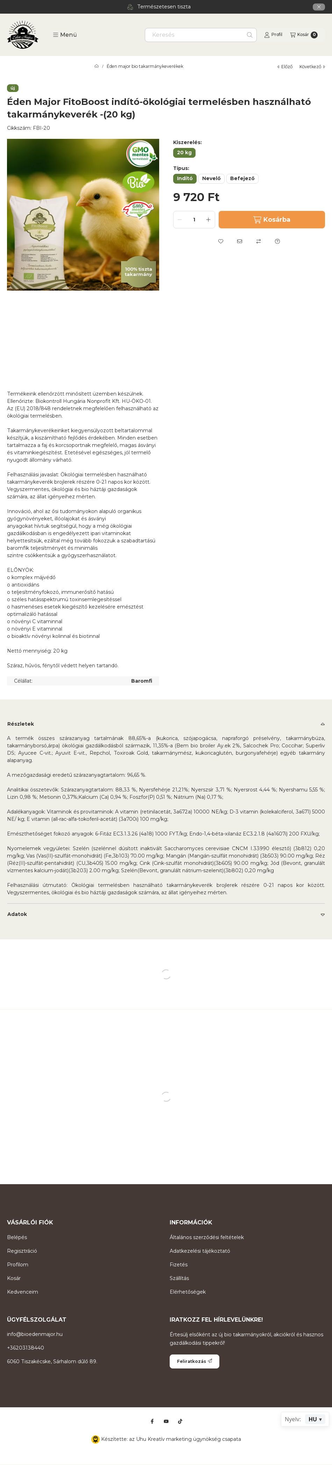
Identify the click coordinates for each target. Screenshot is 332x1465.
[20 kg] (184, 153)
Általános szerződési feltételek (207, 1237)
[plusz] (208, 219)
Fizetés (179, 1264)
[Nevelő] (211, 179)
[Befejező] (242, 179)
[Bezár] (319, 6)
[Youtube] (166, 1421)
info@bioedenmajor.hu (35, 1334)
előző (284, 66)
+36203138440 (25, 1348)
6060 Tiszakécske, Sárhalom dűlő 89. (52, 1361)
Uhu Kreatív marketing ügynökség (178, 1439)
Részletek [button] (20, 724)
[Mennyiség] (194, 219)
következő (312, 66)
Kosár (14, 1278)
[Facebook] (152, 1421)
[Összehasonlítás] (258, 241)
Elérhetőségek (188, 1292)
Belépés (17, 1237)
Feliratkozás (194, 1361)
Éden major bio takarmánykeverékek (145, 66)
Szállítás (179, 1278)
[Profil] (273, 35)
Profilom (17, 1264)
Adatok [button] (17, 914)
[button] (64, 35)
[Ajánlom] (240, 241)
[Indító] (185, 179)
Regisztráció (22, 1251)
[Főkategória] (96, 66)
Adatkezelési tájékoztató (200, 1251)
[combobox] (201, 35)
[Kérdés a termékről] (277, 241)
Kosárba (271, 220)
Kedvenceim (22, 1292)
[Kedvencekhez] (221, 241)
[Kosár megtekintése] (304, 35)
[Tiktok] (180, 1421)
